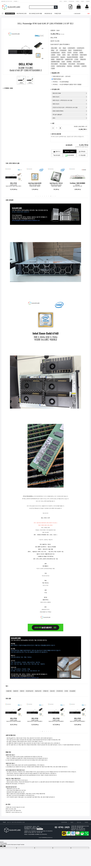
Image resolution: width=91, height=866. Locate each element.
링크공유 (57, 155)
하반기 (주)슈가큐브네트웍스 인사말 (16, 822)
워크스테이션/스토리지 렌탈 (35, 13)
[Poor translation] (4, 846)
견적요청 (82, 151)
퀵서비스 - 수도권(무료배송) (60, 81)
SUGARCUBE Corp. (44, 837)
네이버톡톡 (69, 155)
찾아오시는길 (79, 822)
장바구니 (57, 151)
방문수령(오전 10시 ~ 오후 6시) (61, 76)
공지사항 (4, 822)
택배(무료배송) (56, 79)
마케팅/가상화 (57, 13)
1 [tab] (36, 196)
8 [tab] (51, 196)
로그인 (61, 1)
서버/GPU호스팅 (48, 13)
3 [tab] (40, 196)
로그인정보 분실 (71, 1)
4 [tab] (42, 196)
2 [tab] (38, 196)
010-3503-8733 (82, 828)
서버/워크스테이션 (10, 13)
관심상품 (82, 155)
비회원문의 (88, 1)
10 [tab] (55, 196)
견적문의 (77, 1)
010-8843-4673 (80, 827)
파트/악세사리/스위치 (22, 13)
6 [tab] (46, 196)
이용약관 (71, 822)
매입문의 (82, 1)
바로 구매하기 (69, 151)
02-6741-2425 (62, 827)
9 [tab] (53, 196)
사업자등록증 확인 (40, 829)
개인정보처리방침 (64, 822)
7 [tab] (48, 196)
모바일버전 (15, 1)
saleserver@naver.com (16, 812)
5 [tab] (44, 196)
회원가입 (65, 1)
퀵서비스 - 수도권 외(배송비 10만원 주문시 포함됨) (66, 84)
